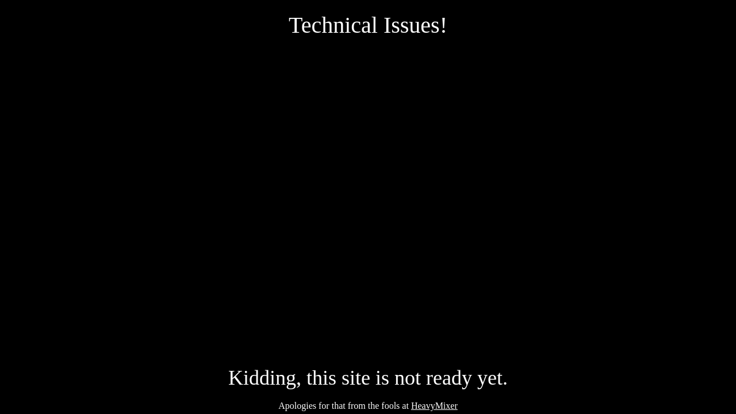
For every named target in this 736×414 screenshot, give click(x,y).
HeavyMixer (434, 406)
